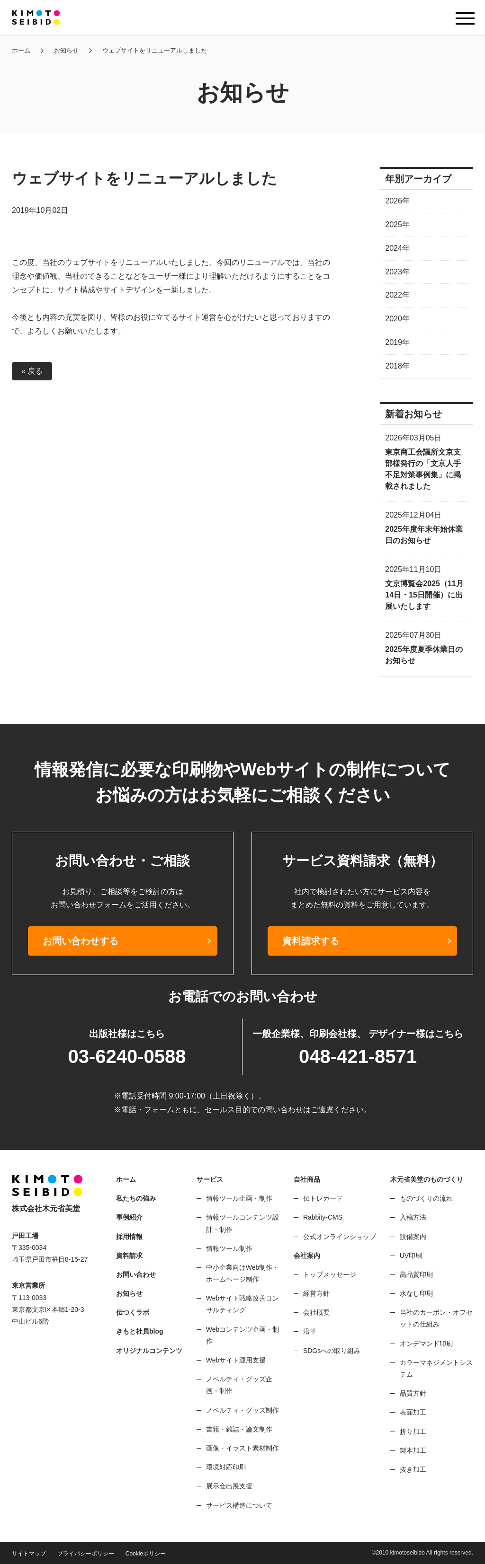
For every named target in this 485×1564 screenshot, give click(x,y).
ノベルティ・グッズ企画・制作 (239, 1385)
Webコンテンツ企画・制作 (242, 1335)
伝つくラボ (132, 1312)
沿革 (309, 1331)
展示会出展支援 (229, 1486)
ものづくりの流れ (426, 1198)
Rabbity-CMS (322, 1217)
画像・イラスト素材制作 (242, 1448)
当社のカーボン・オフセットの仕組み (436, 1318)
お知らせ (66, 50)
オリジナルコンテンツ (149, 1350)
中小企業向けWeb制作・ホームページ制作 (242, 1273)
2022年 (397, 295)
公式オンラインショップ (339, 1236)
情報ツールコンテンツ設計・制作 (242, 1223)
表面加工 (413, 1412)
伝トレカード (323, 1198)
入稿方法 (413, 1217)
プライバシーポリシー (85, 1553)
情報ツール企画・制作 (239, 1198)
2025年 (397, 224)
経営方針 (316, 1293)
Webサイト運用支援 (236, 1360)
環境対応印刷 (226, 1467)
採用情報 (129, 1236)
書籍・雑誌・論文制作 (239, 1429)
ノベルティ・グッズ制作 (242, 1410)
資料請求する (310, 941)
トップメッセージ (329, 1274)
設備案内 (413, 1236)
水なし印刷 (416, 1293)
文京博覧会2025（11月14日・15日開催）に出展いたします (424, 595)
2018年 (397, 366)
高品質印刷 (416, 1274)
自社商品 (307, 1179)
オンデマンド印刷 (426, 1343)
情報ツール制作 (229, 1248)
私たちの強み (136, 1198)
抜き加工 (413, 1469)
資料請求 (129, 1255)
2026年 (397, 201)
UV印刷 (411, 1255)
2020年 (397, 319)
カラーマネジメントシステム (436, 1368)
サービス (210, 1179)
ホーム (21, 50)
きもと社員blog (139, 1331)
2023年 (397, 272)
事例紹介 (129, 1217)
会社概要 (316, 1312)
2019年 (397, 342)
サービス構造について (239, 1505)
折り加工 (413, 1431)
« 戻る (32, 371)
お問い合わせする (80, 941)
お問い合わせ (136, 1274)
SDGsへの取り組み (331, 1350)
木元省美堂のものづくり (426, 1179)
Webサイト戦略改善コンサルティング (242, 1304)
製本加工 (413, 1450)
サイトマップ (29, 1553)
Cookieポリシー (146, 1553)
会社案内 (307, 1255)
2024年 (397, 248)
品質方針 (413, 1393)
